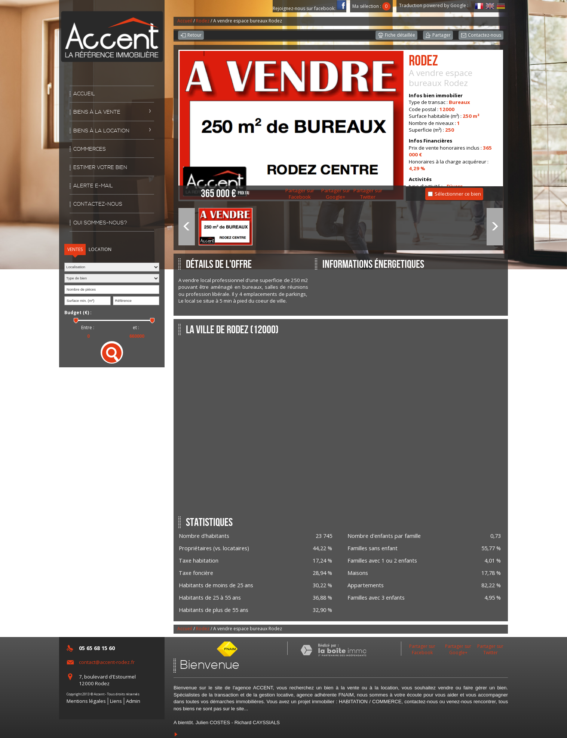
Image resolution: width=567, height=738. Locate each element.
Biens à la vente (96, 112)
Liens (116, 701)
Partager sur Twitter (367, 193)
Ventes (75, 249)
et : (136, 328)
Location (100, 249)
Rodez (202, 21)
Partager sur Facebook (299, 193)
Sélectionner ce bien (458, 193)
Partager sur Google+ (335, 193)
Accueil (84, 94)
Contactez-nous (97, 204)
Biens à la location (101, 131)
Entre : (87, 328)
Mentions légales (86, 701)
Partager (438, 35)
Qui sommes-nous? (100, 223)
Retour (191, 35)
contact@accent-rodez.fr (107, 662)
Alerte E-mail (93, 186)
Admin (133, 701)
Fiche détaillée (396, 35)
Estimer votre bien (100, 167)
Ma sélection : (371, 6)
